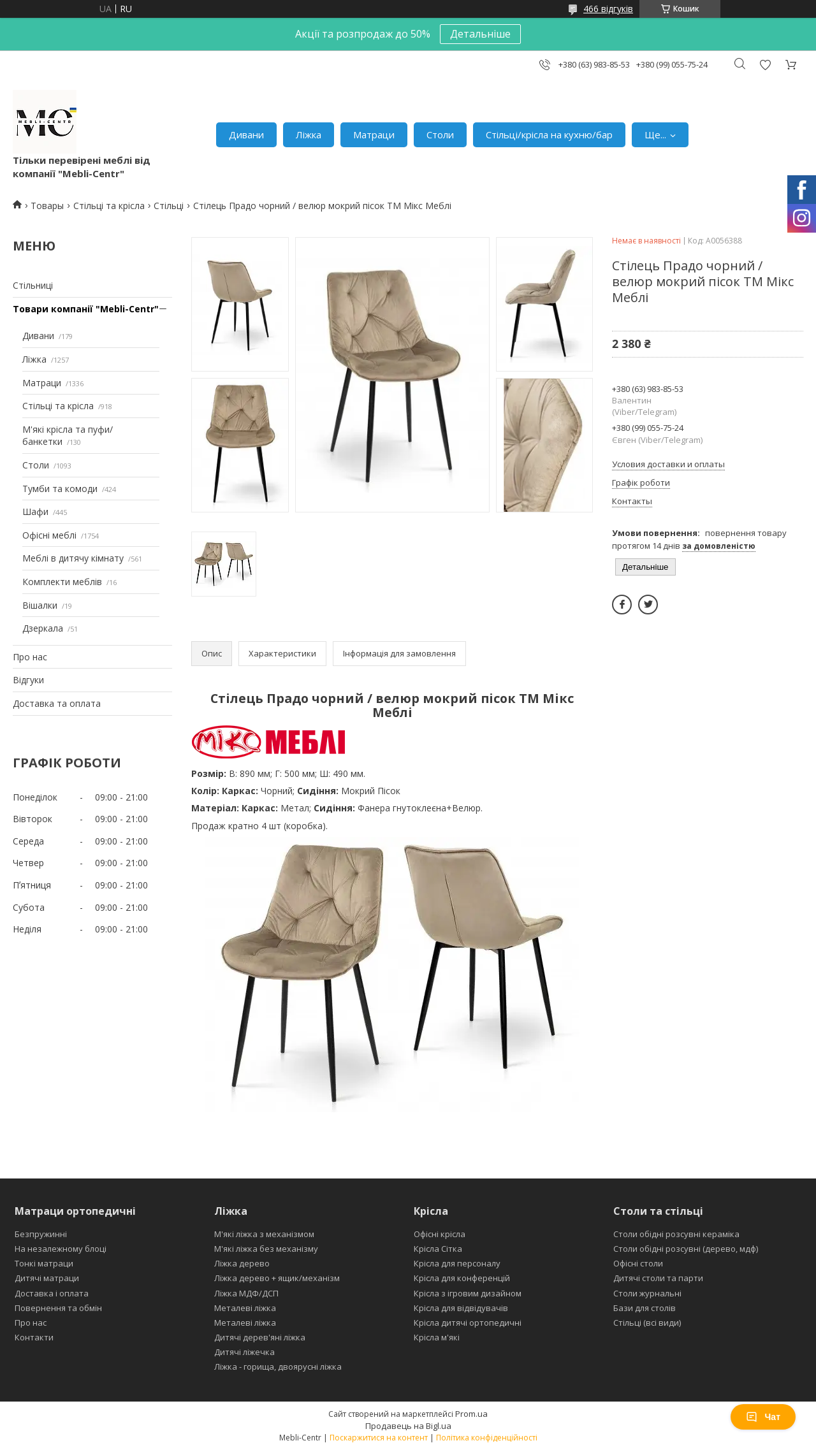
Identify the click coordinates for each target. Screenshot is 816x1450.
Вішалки (39, 605)
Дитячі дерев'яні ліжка (259, 1337)
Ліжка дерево (242, 1263)
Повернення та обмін (58, 1308)
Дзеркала (42, 628)
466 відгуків (608, 9)
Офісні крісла (439, 1234)
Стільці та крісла (109, 205)
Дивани (246, 134)
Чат (763, 1417)
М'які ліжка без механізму (266, 1248)
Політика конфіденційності (486, 1437)
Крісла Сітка (438, 1248)
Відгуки (28, 680)
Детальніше (480, 34)
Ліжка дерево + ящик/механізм (277, 1278)
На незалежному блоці (60, 1248)
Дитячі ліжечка (244, 1352)
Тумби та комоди (60, 488)
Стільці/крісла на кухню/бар (549, 134)
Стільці (169, 205)
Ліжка (308, 134)
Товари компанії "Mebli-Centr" (86, 309)
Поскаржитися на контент (379, 1437)
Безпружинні (41, 1234)
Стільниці (33, 285)
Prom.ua (471, 1413)
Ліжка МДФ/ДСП (246, 1293)
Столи (440, 134)
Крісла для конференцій (462, 1278)
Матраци (374, 134)
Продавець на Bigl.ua (408, 1426)
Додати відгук (765, 64)
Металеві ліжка (245, 1308)
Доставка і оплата (52, 1293)
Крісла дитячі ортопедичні (467, 1322)
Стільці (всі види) (647, 1322)
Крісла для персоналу (457, 1263)
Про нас (30, 657)
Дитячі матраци (47, 1278)
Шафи (35, 511)
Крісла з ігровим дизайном (467, 1293)
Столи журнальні (647, 1293)
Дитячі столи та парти (658, 1278)
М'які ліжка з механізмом (264, 1234)
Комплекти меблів (62, 582)
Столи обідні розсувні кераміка (676, 1234)
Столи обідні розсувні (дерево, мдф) (685, 1248)
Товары (47, 205)
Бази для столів (644, 1308)
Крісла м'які (437, 1337)
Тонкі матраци (44, 1263)
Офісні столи (638, 1263)
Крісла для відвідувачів (461, 1308)
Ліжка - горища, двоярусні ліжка (278, 1366)
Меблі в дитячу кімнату (73, 558)
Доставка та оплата (57, 703)
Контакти (34, 1337)
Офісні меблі (49, 535)
